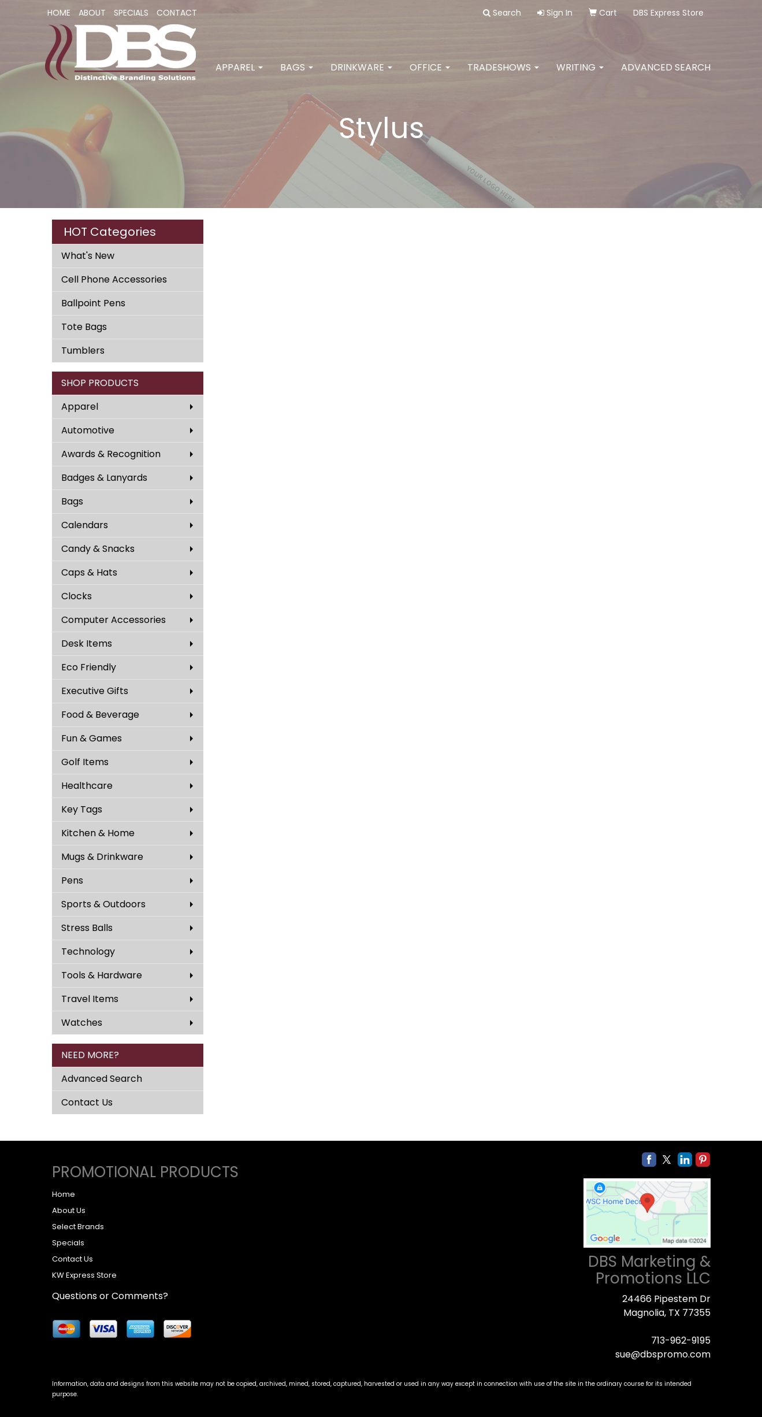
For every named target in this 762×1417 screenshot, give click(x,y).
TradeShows (503, 74)
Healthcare (87, 785)
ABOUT (92, 12)
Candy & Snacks (98, 548)
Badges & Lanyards (104, 477)
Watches (81, 1022)
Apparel (239, 74)
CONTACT (177, 12)
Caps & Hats (89, 572)
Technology (88, 951)
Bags (296, 74)
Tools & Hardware (101, 975)
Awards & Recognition (111, 454)
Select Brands (78, 1226)
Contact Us (87, 1102)
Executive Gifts (94, 691)
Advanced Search (666, 74)
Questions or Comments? (110, 1296)
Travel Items (89, 999)
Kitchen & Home (98, 833)
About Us (69, 1210)
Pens (72, 880)
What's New (87, 255)
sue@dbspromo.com (663, 1354)
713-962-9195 (681, 1340)
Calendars (84, 525)
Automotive (87, 430)
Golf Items (85, 762)
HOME (58, 12)
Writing (580, 74)
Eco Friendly (88, 667)
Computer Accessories (113, 619)
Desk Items (86, 643)
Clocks (76, 596)
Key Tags (81, 809)
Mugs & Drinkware (102, 856)
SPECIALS (131, 12)
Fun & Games (91, 738)
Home (63, 1194)
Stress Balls (87, 927)
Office (430, 74)
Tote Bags (84, 326)
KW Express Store (84, 1275)
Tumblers (83, 350)
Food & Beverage (100, 714)
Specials (68, 1242)
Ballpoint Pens (93, 303)
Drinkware (361, 74)
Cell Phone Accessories (114, 279)
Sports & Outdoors (103, 904)
